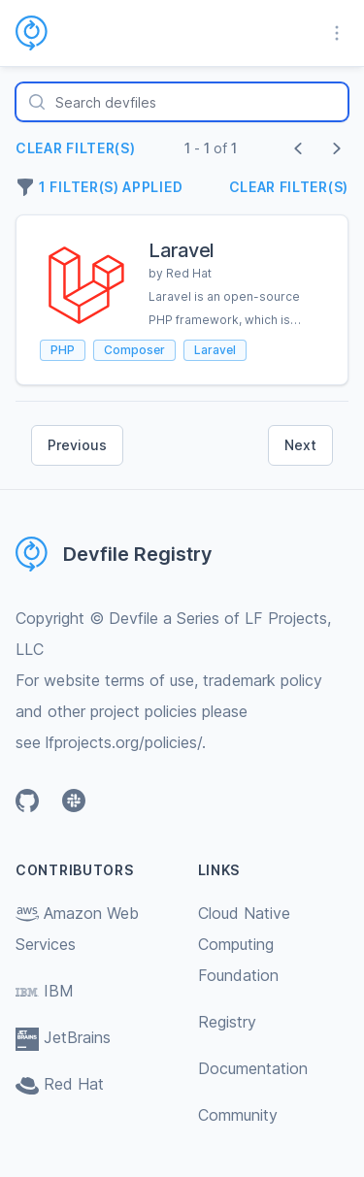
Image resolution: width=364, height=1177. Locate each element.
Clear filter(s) (76, 148)
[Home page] (43, 33)
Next (300, 445)
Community (238, 1115)
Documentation (253, 1068)
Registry (227, 1021)
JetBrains (63, 1037)
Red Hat (60, 1084)
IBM (45, 990)
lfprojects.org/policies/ (124, 742)
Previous (77, 445)
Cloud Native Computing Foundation (244, 944)
